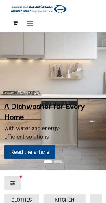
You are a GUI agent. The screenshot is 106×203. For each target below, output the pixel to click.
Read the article (29, 152)
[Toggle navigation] (29, 23)
